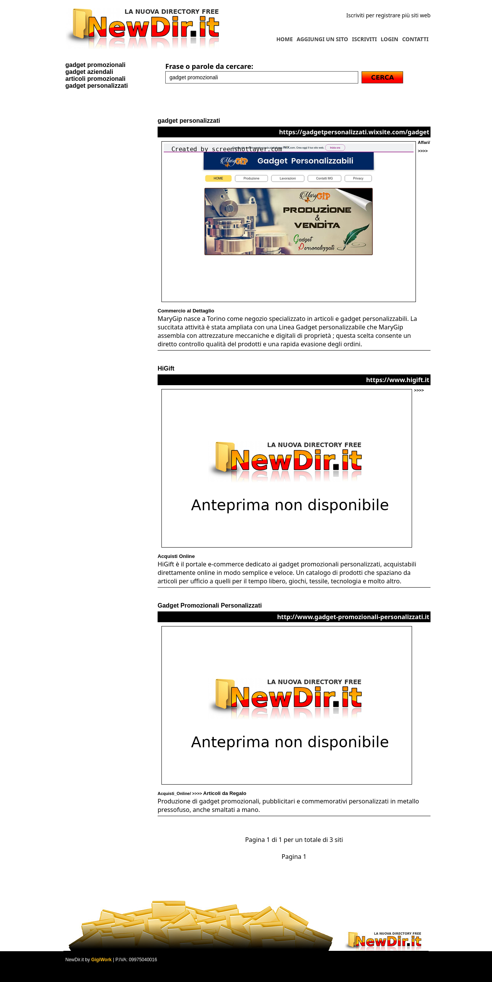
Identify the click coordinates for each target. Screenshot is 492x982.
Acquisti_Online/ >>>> (202, 793)
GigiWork (101, 959)
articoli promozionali (95, 78)
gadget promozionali (95, 65)
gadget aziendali (89, 71)
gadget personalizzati (96, 85)
